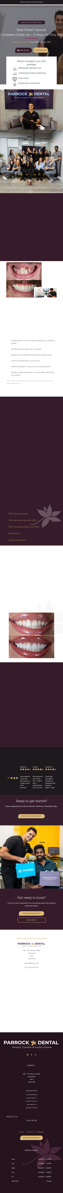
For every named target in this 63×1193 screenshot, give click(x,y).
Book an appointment (31, 1138)
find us (21, 1132)
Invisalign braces (31, 1094)
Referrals (40, 1132)
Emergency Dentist (32, 1108)
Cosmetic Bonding (31, 1101)
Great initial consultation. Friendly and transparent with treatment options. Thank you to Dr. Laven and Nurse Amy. (50, 782)
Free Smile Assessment (31, 913)
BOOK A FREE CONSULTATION (31, 816)
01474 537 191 (31, 920)
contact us (30, 1132)
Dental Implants (32, 1098)
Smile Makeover (31, 1104)
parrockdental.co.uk (31, 963)
